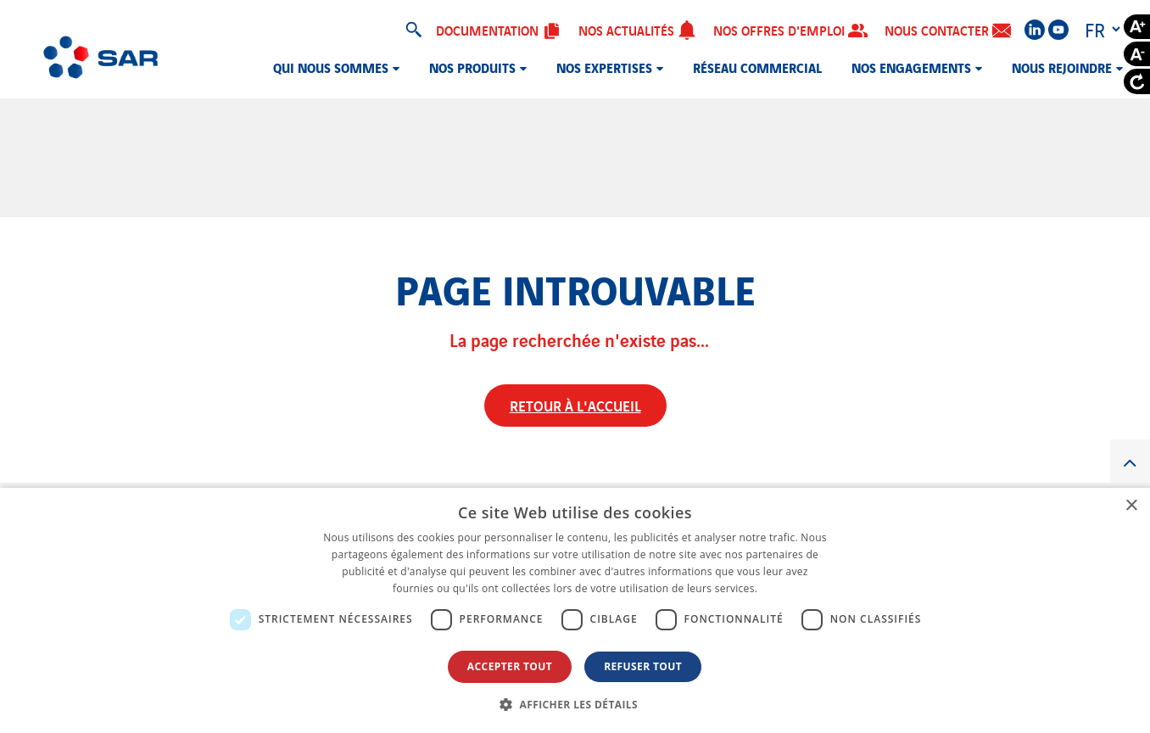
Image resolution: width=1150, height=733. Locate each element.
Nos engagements (911, 67)
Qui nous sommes (330, 67)
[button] (575, 704)
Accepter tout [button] (509, 666)
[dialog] (575, 610)
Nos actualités (637, 29)
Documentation (498, 29)
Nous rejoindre (1062, 67)
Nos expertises (604, 67)
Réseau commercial (757, 67)
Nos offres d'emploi (790, 29)
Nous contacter (948, 30)
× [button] (1131, 506)
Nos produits (472, 67)
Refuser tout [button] (643, 666)
